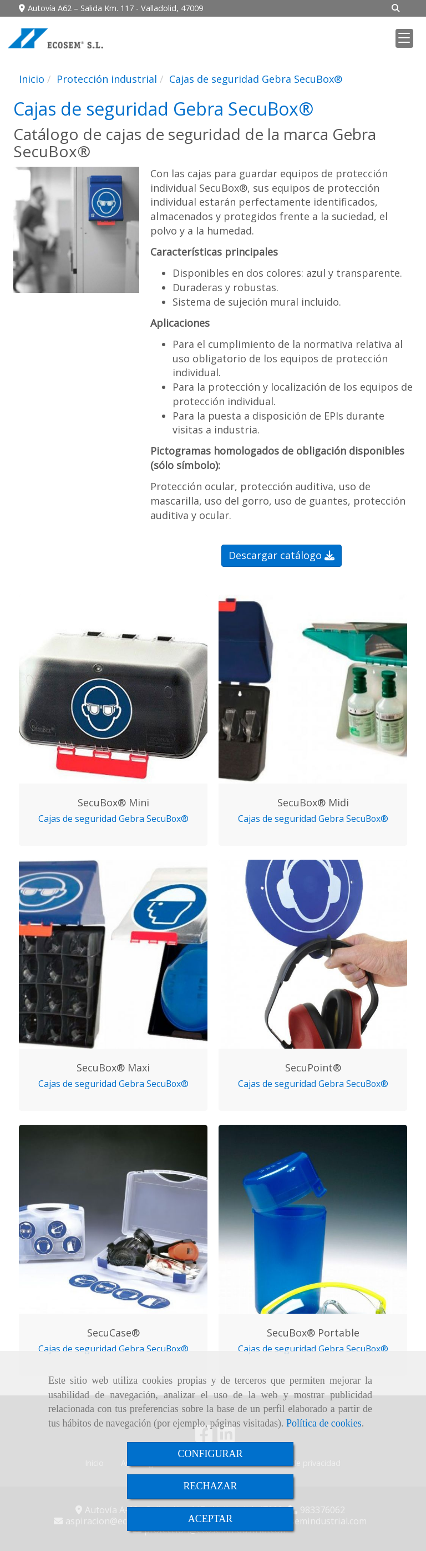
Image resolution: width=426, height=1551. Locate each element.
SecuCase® (113, 1332)
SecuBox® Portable (313, 1332)
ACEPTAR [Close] (210, 1518)
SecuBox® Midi (313, 802)
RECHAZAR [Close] (210, 1486)
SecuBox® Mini (113, 802)
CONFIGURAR (210, 1453)
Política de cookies (324, 1423)
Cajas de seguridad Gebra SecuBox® (113, 818)
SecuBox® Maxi (113, 1067)
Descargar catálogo (281, 555)
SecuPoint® (313, 1067)
